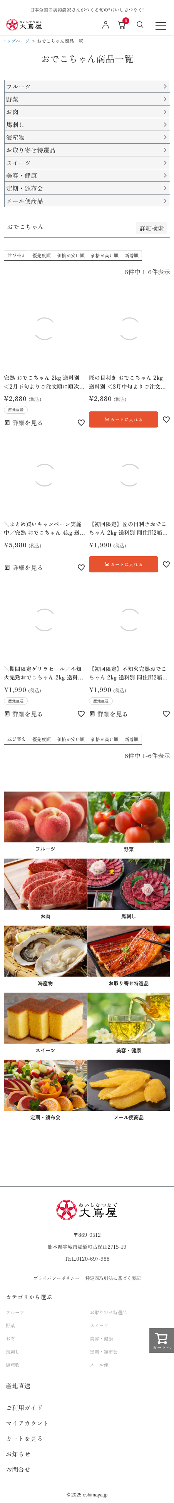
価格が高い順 (105, 255)
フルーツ (15, 1312)
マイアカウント (27, 1423)
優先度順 (41, 255)
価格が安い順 (71, 255)
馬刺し (13, 1351)
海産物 (13, 1364)
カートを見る (24, 1438)
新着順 (132, 255)
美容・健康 (101, 1338)
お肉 (10, 1338)
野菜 (10, 1325)
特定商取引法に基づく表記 (113, 1278)
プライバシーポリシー (56, 1278)
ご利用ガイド (24, 1407)
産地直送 (18, 1385)
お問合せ (18, 1469)
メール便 (99, 1364)
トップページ (16, 40)
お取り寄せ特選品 (108, 1312)
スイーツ (99, 1325)
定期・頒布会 (104, 1351)
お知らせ (18, 1453)
